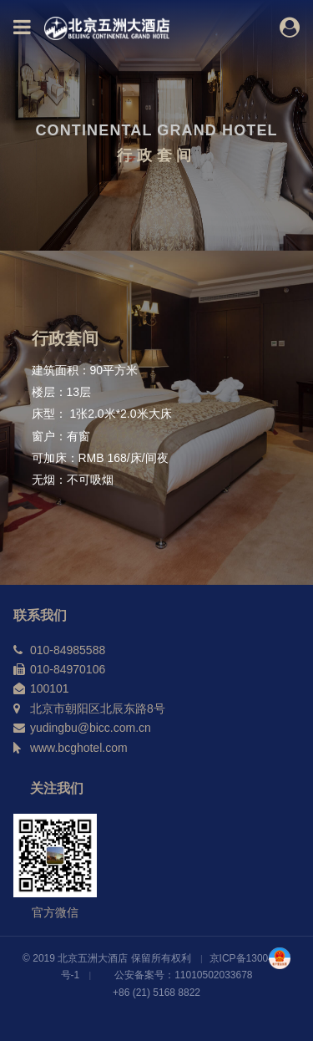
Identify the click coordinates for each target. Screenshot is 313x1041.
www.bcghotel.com (79, 747)
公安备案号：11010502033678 (183, 975)
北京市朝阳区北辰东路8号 (97, 708)
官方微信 (55, 912)
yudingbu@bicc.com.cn (90, 727)
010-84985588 (67, 650)
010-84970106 (67, 669)
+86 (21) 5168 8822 (156, 992)
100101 (49, 688)
